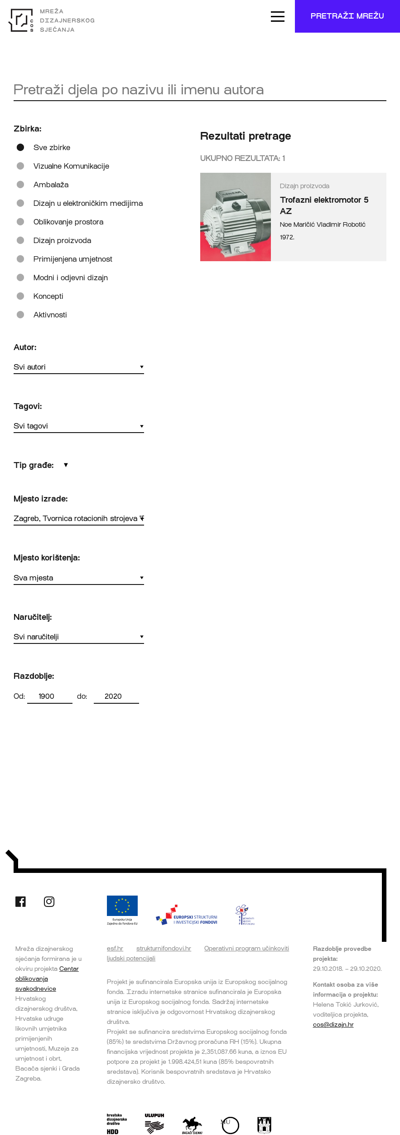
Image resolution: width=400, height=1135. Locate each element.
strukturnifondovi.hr (163, 948)
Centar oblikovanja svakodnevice (47, 978)
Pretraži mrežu (347, 16)
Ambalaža (51, 184)
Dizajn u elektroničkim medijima (88, 203)
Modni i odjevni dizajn (71, 277)
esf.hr (115, 948)
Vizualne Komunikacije (71, 166)
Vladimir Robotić (341, 225)
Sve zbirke (52, 147)
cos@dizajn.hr (333, 1024)
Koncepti (48, 296)
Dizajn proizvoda (62, 240)
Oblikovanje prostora (68, 222)
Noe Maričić (297, 225)
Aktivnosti (50, 315)
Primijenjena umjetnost (73, 259)
